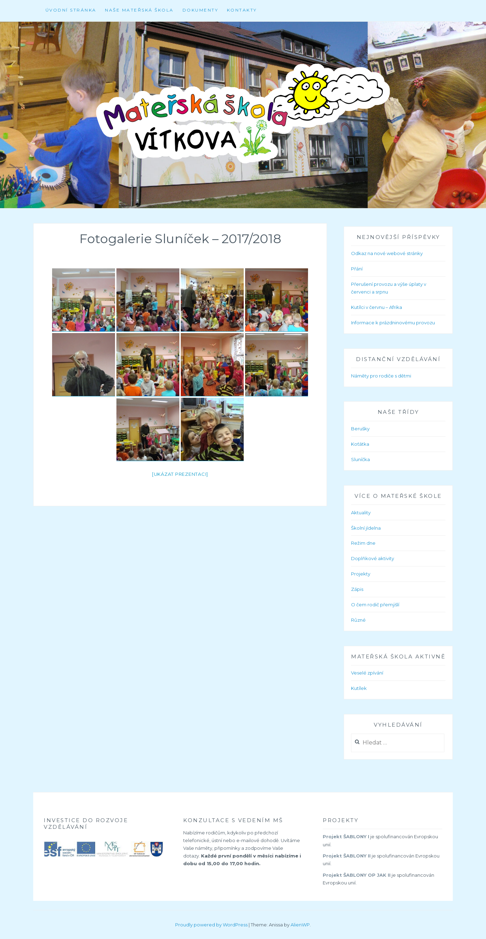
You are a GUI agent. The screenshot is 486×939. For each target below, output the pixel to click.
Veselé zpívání (367, 673)
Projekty (360, 574)
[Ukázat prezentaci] (180, 474)
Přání (357, 268)
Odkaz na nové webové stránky (387, 253)
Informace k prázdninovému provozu (393, 322)
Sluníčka (360, 459)
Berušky (360, 428)
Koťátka (360, 444)
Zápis (357, 589)
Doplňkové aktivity (372, 558)
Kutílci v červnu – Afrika (376, 307)
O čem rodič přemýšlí (375, 604)
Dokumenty (201, 10)
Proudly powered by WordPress (211, 924)
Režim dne (363, 543)
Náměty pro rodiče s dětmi (381, 376)
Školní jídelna (366, 528)
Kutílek (359, 688)
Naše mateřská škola (139, 10)
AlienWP (300, 924)
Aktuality (361, 512)
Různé (358, 620)
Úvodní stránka (71, 10)
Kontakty (242, 10)
